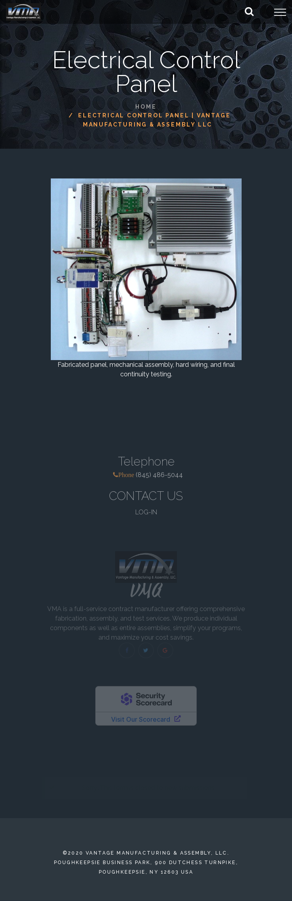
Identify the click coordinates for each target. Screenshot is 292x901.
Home (145, 107)
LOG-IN (146, 516)
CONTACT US (146, 500)
